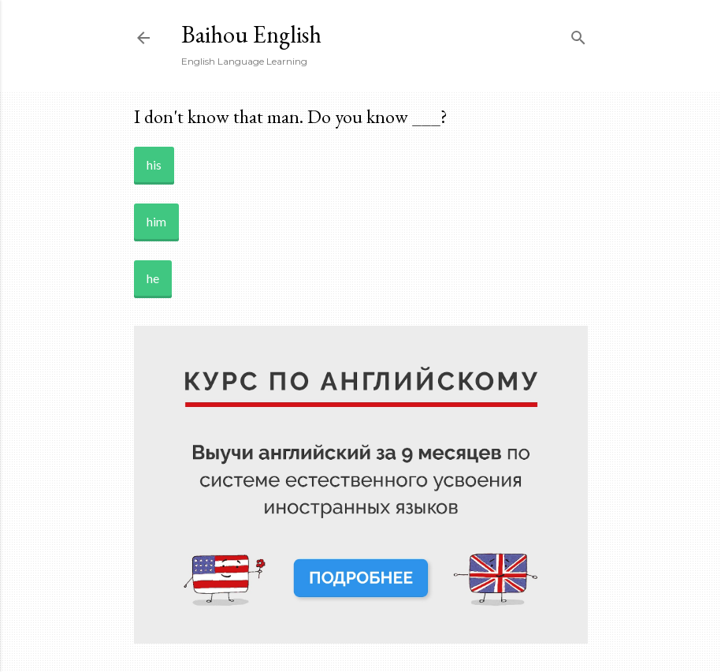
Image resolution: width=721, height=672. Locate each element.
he (153, 278)
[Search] (578, 34)
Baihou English (251, 34)
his (154, 164)
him (156, 221)
